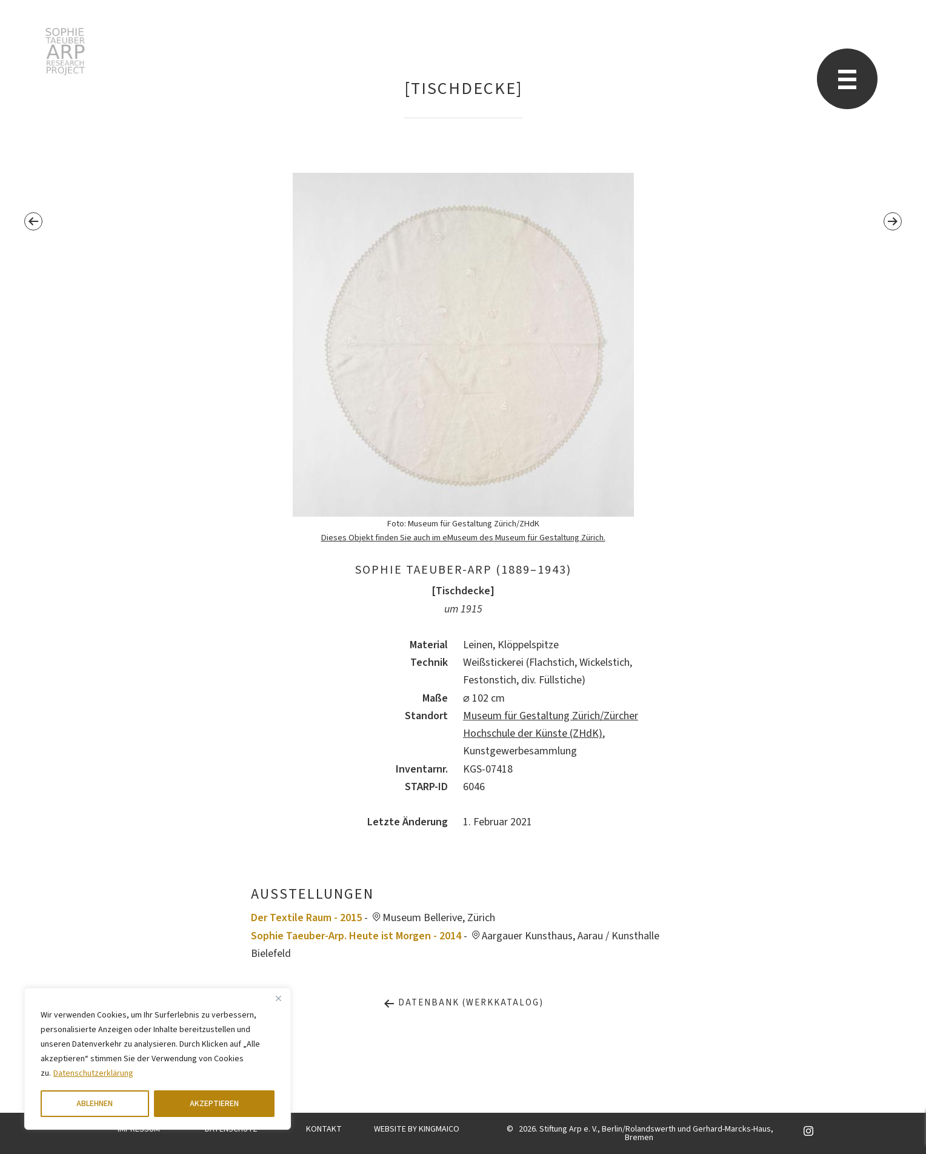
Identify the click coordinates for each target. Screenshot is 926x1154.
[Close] (278, 998)
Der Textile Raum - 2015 (306, 917)
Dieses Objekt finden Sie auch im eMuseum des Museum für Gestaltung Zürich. (463, 537)
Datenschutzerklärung (93, 1073)
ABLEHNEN (94, 1104)
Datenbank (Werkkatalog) (463, 1002)
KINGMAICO (439, 1129)
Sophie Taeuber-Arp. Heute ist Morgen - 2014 (356, 936)
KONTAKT (324, 1129)
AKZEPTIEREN (214, 1104)
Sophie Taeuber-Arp (65, 51)
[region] (157, 1059)
